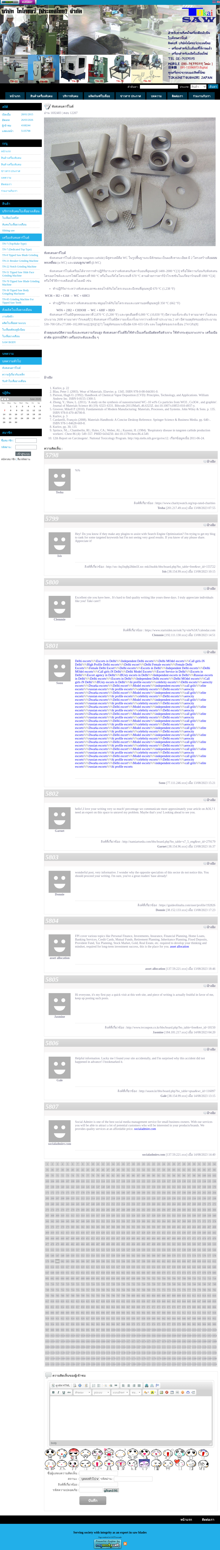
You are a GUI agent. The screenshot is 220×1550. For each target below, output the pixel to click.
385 (98, 1227)
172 (52, 1192)
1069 (118, 1341)
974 (154, 1324)
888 (62, 1312)
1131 (88, 1352)
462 (143, 1238)
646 (214, 1267)
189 (138, 1192)
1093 (67, 1347)
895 (98, 1312)
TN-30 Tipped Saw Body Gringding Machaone (15, 292)
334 (184, 1215)
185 (118, 1192)
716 (52, 1284)
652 (73, 1272)
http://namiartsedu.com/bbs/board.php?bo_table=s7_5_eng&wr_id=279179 (168, 841)
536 (174, 1249)
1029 (88, 1335)
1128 (72, 1352)
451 (88, 1238)
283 (98, 1209)
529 (138, 1249)
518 (83, 1249)
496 (143, 1244)
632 (143, 1267)
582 (62, 1261)
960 (83, 1324)
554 (93, 1255)
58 (164, 1169)
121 (138, 1181)
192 (154, 1192)
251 (108, 1204)
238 (214, 1198)
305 (209, 1209)
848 (204, 1301)
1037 (128, 1335)
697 (128, 1278)
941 (159, 1318)
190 (143, 1192)
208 (62, 1198)
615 (57, 1267)
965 (108, 1324)
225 (148, 1198)
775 (179, 1289)
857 (78, 1307)
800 (133, 1295)
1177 (148, 1358)
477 (47, 1244)
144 (83, 1187)
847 (199, 1301)
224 (143, 1198)
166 (194, 1187)
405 (199, 1227)
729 (118, 1284)
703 (159, 1278)
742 (184, 1284)
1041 (148, 1335)
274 (52, 1209)
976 (164, 1324)
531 (148, 1249)
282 (93, 1209)
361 (148, 1221)
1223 (209, 1364)
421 (108, 1232)
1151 (189, 1352)
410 (52, 1232)
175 (68, 1192)
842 (174, 1301)
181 (98, 1192)
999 (108, 1330)
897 (108, 1312)
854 (62, 1307)
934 (123, 1318)
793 (98, 1295)
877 (179, 1307)
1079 (169, 1341)
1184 (184, 1358)
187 (128, 1192)
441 (209, 1232)
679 (209, 1272)
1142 (143, 1352)
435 (179, 1232)
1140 (133, 1352)
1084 (194, 1341)
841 (169, 1301)
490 (113, 1244)
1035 (118, 1335)
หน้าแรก (6, 151)
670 (164, 1272)
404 (194, 1227)
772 (164, 1289)
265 (179, 1204)
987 (47, 1330)
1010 (163, 1330)
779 (199, 1289)
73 (67, 1175)
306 (214, 1209)
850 (214, 1301)
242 (62, 1204)
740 (174, 1284)
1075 (148, 1341)
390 (123, 1227)
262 (164, 1204)
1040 (143, 1335)
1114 (174, 1347)
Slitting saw (8, 230)
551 (78, 1255)
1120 (204, 1347)
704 (164, 1278)
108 (73, 1181)
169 (209, 1187)
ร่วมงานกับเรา (9, 190)
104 (52, 1181)
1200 (93, 1364)
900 (123, 1312)
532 (154, 1249)
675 (189, 1272)
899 (118, 1312)
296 (164, 1209)
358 (133, 1221)
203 (209, 1192)
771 (159, 1289)
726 (103, 1284)
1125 (57, 1352)
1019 (209, 1330)
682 (52, 1278)
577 (209, 1255)
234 (194, 1198)
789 (78, 1295)
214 (93, 1198)
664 (133, 1272)
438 (194, 1232)
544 (214, 1249)
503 (179, 1244)
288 (123, 1209)
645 (209, 1267)
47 (108, 1169)
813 (199, 1295)
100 (204, 1175)
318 (103, 1215)
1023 (57, 1335)
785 (57, 1295)
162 (174, 1187)
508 (204, 1244)
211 (77, 1198)
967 (118, 1324)
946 (184, 1318)
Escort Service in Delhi (171, 671)
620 (83, 1267)
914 (194, 1312)
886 (52, 1312)
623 (98, 1267)
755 (78, 1289)
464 (154, 1238)
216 (103, 1198)
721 (78, 1284)
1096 (83, 1347)
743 (189, 1284)
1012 (174, 1330)
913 (189, 1312)
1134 (103, 1352)
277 (68, 1209)
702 (154, 1278)
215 (98, 1198)
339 (209, 1215)
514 (62, 1249)
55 (148, 1169)
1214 (163, 1364)
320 (113, 1215)
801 (138, 1295)
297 (169, 1209)
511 (47, 1249)
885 (47, 1312)
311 (67, 1215)
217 (108, 1198)
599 (148, 1261)
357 (128, 1221)
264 (174, 1204)
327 (148, 1215)
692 (103, 1278)
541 (199, 1249)
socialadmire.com (145, 1129)
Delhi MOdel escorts (171, 661)
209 (68, 1198)
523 (108, 1249)
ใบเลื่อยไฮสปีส (10, 218)
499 (159, 1244)
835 (138, 1301)
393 (138, 1227)
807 (169, 1295)
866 (123, 1307)
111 (88, 1181)
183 (108, 1192)
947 (189, 1318)
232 (184, 1198)
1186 (194, 1358)
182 (103, 1192)
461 (138, 1238)
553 (88, 1255)
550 (73, 1255)
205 (47, 1198)
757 (88, 1289)
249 (98, 1204)
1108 (143, 1347)
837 (148, 1301)
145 (88, 1187)
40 (73, 1169)
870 (143, 1307)
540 (194, 1249)
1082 (184, 1341)
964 (103, 1324)
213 (88, 1198)
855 (68, 1307)
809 (179, 1295)
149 (108, 1187)
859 (88, 1307)
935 (128, 1318)
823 (78, 1301)
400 (174, 1227)
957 (68, 1324)
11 (98, 1164)
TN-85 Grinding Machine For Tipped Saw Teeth (18, 301)
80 (103, 1175)
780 (204, 1289)
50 (123, 1169)
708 (184, 1278)
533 (159, 1249)
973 (148, 1324)
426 (133, 1232)
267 (189, 1204)
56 (153, 1169)
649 (57, 1272)
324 (133, 1215)
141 (68, 1187)
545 (47, 1255)
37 (57, 1169)
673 (179, 1272)
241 (57, 1204)
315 (88, 1215)
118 (123, 1181)
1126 (62, 1352)
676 (194, 1272)
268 (194, 1204)
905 (148, 1312)
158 (154, 1187)
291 (138, 1209)
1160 (62, 1358)
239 (47, 1204)
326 (143, 1215)
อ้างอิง (211, 461)
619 (78, 1267)
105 (57, 1181)
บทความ (6, 177)
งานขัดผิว (7, 316)
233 (189, 1198)
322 (123, 1215)
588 (93, 1261)
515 (68, 1249)
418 (93, 1232)
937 (138, 1318)
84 (123, 1175)
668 (154, 1272)
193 (159, 1192)
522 (103, 1249)
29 (189, 1164)
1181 (169, 1358)
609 (199, 1261)
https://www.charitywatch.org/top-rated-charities (185, 503)
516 (73, 1249)
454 (103, 1238)
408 (214, 1227)
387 (108, 1227)
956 (62, 1324)
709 (189, 1278)
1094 (72, 1347)
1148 (174, 1352)
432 (164, 1232)
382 (83, 1227)
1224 (214, 1364)
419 (98, 1232)
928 (93, 1318)
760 (103, 1289)
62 (184, 1169)
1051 (199, 1335)
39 (67, 1169)
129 (179, 1181)
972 (143, 1324)
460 (133, 1238)
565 (148, 1255)
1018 (204, 1330)
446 (62, 1238)
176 (73, 1192)
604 (174, 1261)
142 (73, 1187)
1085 (199, 1341)
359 (138, 1221)
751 (57, 1289)
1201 (98, 1364)
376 (52, 1227)
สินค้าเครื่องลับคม (11, 157)
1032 (103, 1335)
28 (184, 1164)
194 (164, 1192)
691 (98, 1278)
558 (113, 1255)
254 (123, 1204)
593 (118, 1261)
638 (174, 1267)
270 (204, 1204)
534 (164, 1249)
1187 (199, 1358)
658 (103, 1272)
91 (159, 1175)
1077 (158, 1341)
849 (209, 1301)
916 (204, 1312)
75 (78, 1175)
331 (169, 1215)
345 (68, 1221)
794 (103, 1295)
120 (133, 1181)
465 (159, 1238)
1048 (184, 1335)
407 (209, 1227)
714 (214, 1278)
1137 (118, 1352)
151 (118, 1187)
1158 (52, 1358)
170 (214, 1187)
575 (199, 1255)
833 (128, 1301)
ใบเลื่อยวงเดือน (11, 336)
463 (148, 1238)
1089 (47, 1347)
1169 (108, 1358)
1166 (93, 1358)
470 (184, 1238)
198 (184, 1192)
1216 (174, 1364)
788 (73, 1295)
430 (154, 1232)
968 (123, 1324)
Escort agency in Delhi (101, 675)
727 (108, 1284)
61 (179, 1169)
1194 (62, 1364)
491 (118, 1244)
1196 (72, 1364)
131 (189, 1181)
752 (62, 1289)
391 (128, 1227)
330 (164, 1215)
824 (83, 1301)
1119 (199, 1347)
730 (123, 1284)
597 (138, 1261)
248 (93, 1204)
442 (214, 1232)
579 (47, 1261)
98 (194, 1175)
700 (143, 1278)
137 (47, 1187)
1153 (199, 1352)
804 (154, 1295)
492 (123, 1244)
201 (199, 1192)
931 (108, 1318)
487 (98, 1244)
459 (128, 1238)
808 (174, 1295)
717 (57, 1284)
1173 (128, 1358)
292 (143, 1209)
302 (194, 1209)
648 (52, 1272)
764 (123, 1289)
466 (164, 1238)
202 (204, 1192)
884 (214, 1307)
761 (108, 1289)
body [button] (54, 1443)
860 (93, 1307)
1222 (204, 1364)
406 (204, 1227)
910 (174, 1312)
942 (164, 1318)
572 (184, 1255)
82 (113, 1175)
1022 (52, 1335)
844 (184, 1301)
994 (83, 1330)
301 (189, 1209)
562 (133, 1255)
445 (57, 1238)
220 (123, 1198)
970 (133, 1324)
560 (123, 1255)
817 (47, 1301)
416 (83, 1232)
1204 (113, 1364)
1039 (138, 1335)
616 (62, 1267)
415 (78, 1232)
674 (184, 1272)
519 (88, 1249)
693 (108, 1278)
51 (128, 1169)
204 (214, 1192)
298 (174, 1209)
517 (78, 1249)
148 (103, 1187)
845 (189, 1301)
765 (128, 1289)
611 (209, 1261)
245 (78, 1204)
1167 (98, 1358)
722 (83, 1284)
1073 (138, 1341)
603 (169, 1261)
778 (194, 1289)
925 (78, 1318)
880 (194, 1307)
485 (88, 1244)
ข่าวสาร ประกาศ (10, 171)
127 (169, 1181)
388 (113, 1227)
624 (103, 1267)
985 (209, 1324)
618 (73, 1267)
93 (169, 1175)
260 (154, 1204)
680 (214, 1272)
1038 (133, 1335)
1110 (153, 1347)
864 (113, 1307)
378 (62, 1227)
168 (204, 1187)
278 (73, 1209)
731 (128, 1284)
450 (83, 1238)
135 (209, 1181)
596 (133, 1261)
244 (73, 1204)
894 (93, 1312)
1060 (72, 1341)
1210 (143, 1364)
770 (154, 1289)
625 (108, 1267)
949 (199, 1318)
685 (68, 1278)
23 (159, 1164)
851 (47, 1307)
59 (169, 1169)
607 (189, 1261)
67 (209, 1169)
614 (52, 1267)
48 (113, 1169)
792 (93, 1295)
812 (194, 1295)
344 (62, 1221)
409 (47, 1232)
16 (123, 1164)
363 (159, 1221)
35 (47, 1169)
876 (174, 1307)
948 (194, 1318)
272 (214, 1204)
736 (154, 1284)
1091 (57, 1347)
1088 (214, 1341)
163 (179, 1187)
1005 (138, 1330)
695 (118, 1278)
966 (113, 1324)
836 (143, 1301)
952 (214, 1318)
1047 (179, 1335)
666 (143, 1272)
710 (194, 1278)
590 (103, 1261)
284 (103, 1209)
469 (179, 1238)
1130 (83, 1352)
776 (184, 1289)
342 (52, 1221)
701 (148, 1278)
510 (214, 1244)
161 (169, 1187)
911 (179, 1312)
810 (184, 1295)
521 (98, 1249)
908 (164, 1312)
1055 (47, 1341)
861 (98, 1307)
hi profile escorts (140, 682)
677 (199, 1272)
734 (143, 1284)
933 (118, 1318)
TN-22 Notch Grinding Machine (19, 266)
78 (93, 1175)
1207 (128, 1364)
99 (199, 1175)
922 (62, 1318)
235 (199, 1198)
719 (68, 1284)
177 (78, 1192)
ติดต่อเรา (6, 184)
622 (93, 1267)
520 (93, 1249)
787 (68, 1295)
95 (179, 1175)
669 (159, 1272)
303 (199, 1209)
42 (83, 1169)
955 (57, 1324)
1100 (103, 1347)
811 (189, 1295)
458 (123, 1238)
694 (113, 1278)
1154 (204, 1352)
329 (159, 1215)
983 (199, 1324)
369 (189, 1221)
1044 (163, 1335)
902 (133, 1312)
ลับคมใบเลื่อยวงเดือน (14, 224)
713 (209, 1278)
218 (113, 1198)
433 (169, 1232)
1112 (163, 1347)
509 (209, 1244)
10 (93, 1164)
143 (78, 1187)
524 (113, 1249)
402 (184, 1227)
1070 (123, 1341)
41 (78, 1169)
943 (169, 1318)
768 (143, 1289)
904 (143, 1312)
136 (214, 1181)
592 (113, 1261)
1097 (88, 1347)
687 (78, 1278)
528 (133, 1249)
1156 (214, 1352)
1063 (88, 1341)
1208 (133, 1364)
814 (204, 1295)
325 (138, 1215)
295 (159, 1209)
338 (204, 1215)
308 (52, 1215)
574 (194, 1255)
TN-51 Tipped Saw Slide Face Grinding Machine (18, 274)
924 (73, 1318)
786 (62, 1295)
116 (113, 1181)
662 (123, 1272)
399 (169, 1227)
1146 (163, 1352)
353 (108, 1221)
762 (113, 1289)
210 (73, 1198)
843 (179, 1301)
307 (47, 1215)
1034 (113, 1335)
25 (169, 1164)
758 (93, 1289)
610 (204, 1261)
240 (52, 1204)
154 (133, 1187)
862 (103, 1307)
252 (113, 1204)
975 (159, 1324)
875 (169, 1307)
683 (57, 1278)
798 (123, 1295)
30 (194, 1164)
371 (199, 1221)
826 (93, 1301)
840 (164, 1301)
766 (133, 1289)
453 (98, 1238)
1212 (153, 1364)
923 (68, 1318)
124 (154, 1181)
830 (113, 1301)
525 (118, 1249)
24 (164, 1164)
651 (68, 1272)
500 (164, 1244)
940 (154, 1318)
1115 (179, 1347)
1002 (123, 1330)
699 (138, 1278)
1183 (179, 1358)
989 (57, 1330)
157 (148, 1187)
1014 (184, 1330)
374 (214, 1221)
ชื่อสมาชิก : (7, 440)
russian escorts (98, 689)
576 (204, 1255)
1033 (108, 1335)
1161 (67, 1358)
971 (138, 1324)
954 (52, 1324)
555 (98, 1255)
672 (174, 1272)
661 (118, 1272)
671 (169, 1272)
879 (189, 1307)
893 (88, 1312)
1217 (179, 1364)
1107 (138, 1347)
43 (88, 1169)
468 (174, 1238)
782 (214, 1289)
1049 (189, 1335)
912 (184, 1312)
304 (204, 1209)
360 (143, 1221)
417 (88, 1232)
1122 (214, 1347)
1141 (138, 1352)
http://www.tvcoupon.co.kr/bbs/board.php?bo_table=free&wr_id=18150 (170, 1027)
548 (62, 1255)
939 (148, 1318)
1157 (47, 1358)
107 (68, 1181)
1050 (194, 1335)
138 (52, 1187)
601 (159, 1261)
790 (83, 1295)
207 (57, 1198)
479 (57, 1244)
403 (189, 1227)
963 (98, 1324)
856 (73, 1307)
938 (143, 1318)
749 (47, 1289)
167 (199, 1187)
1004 (133, 1330)
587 (88, 1261)
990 (62, 1330)
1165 (88, 1358)
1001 (118, 1330)
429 (148, 1232)
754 (73, 1289)
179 (88, 1192)
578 (214, 1255)
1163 (77, 1358)
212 (83, 1198)
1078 (163, 1341)
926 (83, 1318)
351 (98, 1221)
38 (62, 1169)
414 (73, 1232)
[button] (61, 1385)
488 (103, 1244)
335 (189, 1215)
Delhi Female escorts (157, 664)
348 (83, 1221)
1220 (194, 1364)
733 (138, 1284)
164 (184, 1187)
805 (159, 1295)
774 (174, 1289)
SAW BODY (9, 342)
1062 (83, 1341)
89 (148, 1175)
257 (138, 1204)
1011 (169, 1330)
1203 (108, 1364)
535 (169, 1249)
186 (123, 1192)
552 (83, 1255)
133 (199, 1181)
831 (118, 1301)
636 (164, 1267)
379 (68, 1227)
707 (179, 1278)
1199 (88, 1364)
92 (164, 1175)
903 (138, 1312)
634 (154, 1267)
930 (103, 1318)
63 (189, 1169)
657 (98, 1272)
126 (164, 1181)
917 (209, 1312)
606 (184, 1261)
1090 (52, 1347)
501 (169, 1244)
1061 (77, 1341)
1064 (93, 1341)
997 (98, 1330)
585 (78, 1261)
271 (209, 1204)
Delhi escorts (83, 661)
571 (179, 1255)
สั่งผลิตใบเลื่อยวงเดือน (17, 309)
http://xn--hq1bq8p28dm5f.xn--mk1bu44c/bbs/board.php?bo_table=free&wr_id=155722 (160, 566)
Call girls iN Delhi (109, 671)
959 (78, 1324)
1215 (169, 1364)
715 (47, 1284)
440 (204, 1232)
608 (194, 1261)
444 (52, 1238)
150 (113, 1187)
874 (164, 1307)
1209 (138, 1364)
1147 (169, 1352)
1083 (189, 1341)
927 (88, 1318)
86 (133, 1175)
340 (214, 1215)
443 (47, 1238)
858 (83, 1307)
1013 (179, 1330)
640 (184, 1267)
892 (83, 1312)
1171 (118, 1358)
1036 (123, 1335)
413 (68, 1232)
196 (174, 1192)
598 (143, 1261)
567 (159, 1255)
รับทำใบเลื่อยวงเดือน (14, 381)
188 (133, 1192)
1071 (128, 1341)
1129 (77, 1352)
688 (83, 1278)
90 (153, 1175)
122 (143, 1181)
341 (47, 1221)
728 (113, 1284)
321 (118, 1215)
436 (184, 1232)
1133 (98, 1352)
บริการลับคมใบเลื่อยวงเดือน (21, 211)
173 (57, 1192)
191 (148, 1192)
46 (103, 1169)
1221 (199, 1364)
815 (209, 1295)
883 (209, 1307)
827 (98, 1301)
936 (133, 1318)
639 (179, 1267)
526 (123, 1249)
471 (189, 1238)
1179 (158, 1358)
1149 (179, 1352)
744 (194, 1284)
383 (88, 1227)
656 (93, 1272)
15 (118, 1164)
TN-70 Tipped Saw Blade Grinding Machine (20, 283)
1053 (209, 1335)
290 (133, 1209)
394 (143, 1227)
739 (169, 1284)
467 (169, 1238)
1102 (113, 1347)
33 (209, 1164)
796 (113, 1295)
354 (113, 1221)
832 (123, 1301)
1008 (153, 1330)
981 (189, 1324)
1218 (184, 1364)
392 (133, 1227)
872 (154, 1307)
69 (47, 1175)
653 (78, 1272)
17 (128, 1164)
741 (179, 1284)
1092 (62, 1347)
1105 (128, 1347)
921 (57, 1318)
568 (164, 1255)
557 (108, 1255)
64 (194, 1169)
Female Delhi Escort (102, 668)
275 (57, 1209)
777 (189, 1289)
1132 (93, 1352)
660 (113, 1272)
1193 (57, 1364)
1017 (199, 1330)
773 (169, 1289)
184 (113, 1192)
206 (52, 1198)
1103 (118, 1347)
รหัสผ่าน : (6, 447)
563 (138, 1255)
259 (148, 1204)
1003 (128, 1330)
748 (214, 1284)
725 (98, 1284)
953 (47, 1324)
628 (123, 1267)
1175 (138, 1358)
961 (88, 1324)
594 (123, 1261)
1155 (209, 1352)
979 (179, 1324)
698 (133, 1278)
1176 (143, 1358)
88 (143, 1175)
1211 (148, 1364)
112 (93, 1181)
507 (199, 1244)
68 (214, 1169)
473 (199, 1238)
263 (169, 1204)
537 (179, 1249)
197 (179, 1192)
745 (199, 1284)
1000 (113, 1330)
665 (138, 1272)
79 (98, 1175)
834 (133, 1301)
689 (88, 1278)
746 (204, 1284)
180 (93, 1192)
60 (174, 1169)
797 (118, 1295)
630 (133, 1267)
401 (179, 1227)
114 (103, 1181)
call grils (190, 685)
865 (118, 1307)
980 (184, 1324)
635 (159, 1267)
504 (184, 1244)
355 (118, 1221)
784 (52, 1295)
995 (88, 1330)
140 (62, 1187)
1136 (113, 1352)
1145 (158, 1352)
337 (199, 1215)
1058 (62, 1341)
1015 (189, 1330)
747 (209, 1284)
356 (123, 1221)
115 (108, 1181)
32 (204, 1164)
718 (62, 1284)
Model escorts (141, 685)
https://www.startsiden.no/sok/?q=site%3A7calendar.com (180, 630)
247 (88, 1204)
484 (83, 1244)
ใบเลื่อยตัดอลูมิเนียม (13, 329)
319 (108, 1215)
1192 (52, 1364)
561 (128, 1255)
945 (179, 1318)
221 (128, 1198)
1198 (83, 1364)
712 (204, 1278)
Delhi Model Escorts (139, 671)
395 (148, 1227)
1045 (169, 1335)
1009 (158, 1330)
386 (103, 1227)
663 (128, 1272)
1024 (62, 1335)
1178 (153, 1358)
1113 (169, 1347)
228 (164, 1198)
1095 (77, 1347)
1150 (184, 1352)
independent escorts (168, 685)
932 (113, 1318)
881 (199, 1307)
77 (88, 1175)
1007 (148, 1330)
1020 (214, 1330)
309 (57, 1215)
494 (133, 1244)
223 (138, 1198)
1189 (209, 1358)
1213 (158, 1364)
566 (154, 1255)
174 (62, 1192)
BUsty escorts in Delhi (134, 675)
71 (57, 1175)
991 (68, 1330)
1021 (47, 1335)
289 (128, 1209)
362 (154, 1221)
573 (189, 1255)
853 (57, 1307)
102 (214, 1175)
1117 (189, 1347)
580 (52, 1261)
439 (199, 1232)
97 (189, 1175)
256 (133, 1204)
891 (78, 1312)
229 (169, 1198)
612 (214, 1261)
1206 (123, 1364)
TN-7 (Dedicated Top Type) (17, 249)
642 (194, 1267)
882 (204, 1307)
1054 (214, 1335)
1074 (143, 1341)
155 (138, 1187)
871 (148, 1307)
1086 (204, 1341)
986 (214, 1324)
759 (98, 1289)
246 (83, 1204)
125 (159, 1181)
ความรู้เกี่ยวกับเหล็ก (13, 374)
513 (57, 1249)
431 (159, 1232)
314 (83, 1215)
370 (194, 1221)
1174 (133, 1358)
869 (138, 1307)
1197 (77, 1364)
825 (88, 1301)
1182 (174, 1358)
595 (128, 1261)
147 (98, 1187)
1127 (67, 1352)
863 (108, 1307)
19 (138, 1164)
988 (52, 1330)
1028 (83, 1335)
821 (68, 1301)
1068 (113, 1341)
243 (68, 1204)
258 (143, 1204)
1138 (123, 1352)
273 (47, 1209)
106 (62, 1181)
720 (73, 1284)
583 (68, 1261)
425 (128, 1232)
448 (73, 1238)
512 (52, 1249)
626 (113, 1267)
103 (47, 1181)
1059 (67, 1341)
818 (52, 1301)
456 (113, 1238)
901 (128, 1312)
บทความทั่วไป (11, 361)
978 (174, 1324)
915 (199, 1312)
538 (184, 1249)
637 (169, 1267)
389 (118, 1227)
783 (47, 1295)
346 (73, 1221)
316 (93, 1215)
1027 (77, 1335)
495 (138, 1244)
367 (179, 1221)
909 (169, 1312)
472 (194, 1238)
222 (133, 1198)
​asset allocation (179, 946)
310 (62, 1215)
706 (174, 1278)
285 (108, 1209)
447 (68, 1238)
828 (103, 1301)
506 (194, 1244)
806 (164, 1295)
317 (98, 1215)
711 (199, 1278)
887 (57, 1312)
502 (174, 1244)
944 (174, 1318)
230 (174, 1198)
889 (68, 1312)
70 (52, 1175)
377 (57, 1227)
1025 (67, 1335)
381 (78, 1227)
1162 (72, 1358)
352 (103, 1221)
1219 (189, 1364)
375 (47, 1227)
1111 (158, 1347)
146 (93, 1187)
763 (118, 1289)
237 (209, 1198)
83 (118, 1175)
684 (62, 1278)
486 (93, 1244)
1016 (194, 1330)
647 (47, 1272)
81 (108, 1175)
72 (62, 1175)
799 (128, 1295)
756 (83, 1289)
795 (108, 1295)
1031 (98, 1335)
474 (204, 1238)
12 (103, 1164)
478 (52, 1244)
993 (78, 1330)
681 (47, 1278)
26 (174, 1164)
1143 (148, 1352)
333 (179, 1215)
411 (57, 1232)
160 (164, 1187)
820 (62, 1301)
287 (118, 1209)
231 (179, 1198)
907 (159, 1312)
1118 (194, 1347)
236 (204, 1198)
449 (78, 1238)
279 (78, 1209)
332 (174, 1215)
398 (164, 1227)
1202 (103, 1364)
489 (108, 1244)
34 (214, 1164)
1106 (133, 1347)
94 (174, 1175)
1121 (209, 1347)
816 (214, 1295)
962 (93, 1324)
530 (143, 1249)
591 (108, 1261)
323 (128, 1215)
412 (62, 1232)
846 (194, 1301)
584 (73, 1261)
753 (68, 1289)
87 (138, 1175)
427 (138, 1232)
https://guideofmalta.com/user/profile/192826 (187, 905)
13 (108, 1164)
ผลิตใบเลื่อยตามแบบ (14, 323)
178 (83, 1192)
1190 (214, 1358)
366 (174, 1221)
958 (73, 1324)
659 (108, 1272)
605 (179, 1261)
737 (159, 1284)
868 (133, 1307)
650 (62, 1272)
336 (194, 1215)
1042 (153, 1335)
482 (73, 1244)
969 (128, 1324)
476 (214, 1238)
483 (78, 1244)
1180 (163, 1358)
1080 (174, 1341)
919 (47, 1318)
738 (164, 1284)
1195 (67, 1364)
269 (199, 1204)
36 (52, 1169)
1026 (72, 1335)
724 (93, 1284)
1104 (123, 1347)
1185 (189, 1358)
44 (93, 1169)
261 (159, 1204)
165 (189, 1187)
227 (159, 1198)
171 (47, 1192)
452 (93, 1238)
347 (78, 1221)
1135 (108, 1352)
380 (73, 1227)
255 (128, 1204)
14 (113, 1164)
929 (98, 1318)
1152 (194, 1352)
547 (57, 1255)
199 (189, 1192)
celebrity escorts (166, 682)
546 (52, 1255)
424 (123, 1232)
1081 (179, 1341)
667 (148, 1272)
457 (118, 1238)
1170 (113, 1358)
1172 (123, 1358)
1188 (204, 1358)
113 (98, 1181)
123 (148, 1181)
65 (199, 1169)
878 (184, 1307)
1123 (47, 1352)
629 (128, 1267)
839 (159, 1301)
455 (108, 1238)
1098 (93, 1347)
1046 (174, 1335)
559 (118, 1255)
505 (189, 1244)
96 (184, 1175)
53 (138, 1169)
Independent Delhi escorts (137, 661)
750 (52, 1289)
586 (83, 1261)
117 (118, 1181)
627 (118, 1267)
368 (184, 1221)
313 (78, 1215)
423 (118, 1232)
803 (148, 1295)
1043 (158, 1335)
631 (138, 1267)
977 (169, 1324)
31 (199, 1164)
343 (57, 1221)
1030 (93, 1335)
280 (83, 1209)
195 (169, 1192)
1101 (108, 1347)
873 (159, 1307)
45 (98, 1169)
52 (133, 1169)
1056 (52, 1341)
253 (118, 1204)
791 (88, 1295)
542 (204, 1249)
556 (103, 1255)
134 (204, 1181)
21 (148, 1164)
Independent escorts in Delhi (171, 675)
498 (154, 1244)
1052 (204, 1335)
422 (113, 1232)
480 (62, 1244)
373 (209, 1221)
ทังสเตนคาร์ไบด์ (11, 368)
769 (148, 1289)
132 (194, 1181)
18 (133, 1164)
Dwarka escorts (98, 685)
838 (154, 1301)
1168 (103, 1358)
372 (204, 1221)
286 (113, 1209)
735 (148, 1284)
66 (204, 1169)
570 (174, 1255)
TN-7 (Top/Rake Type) (14, 243)
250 (103, 1204)
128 (174, 1181)
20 (143, 1164)
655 (88, 1272)
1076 (153, 1341)
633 (148, 1267)
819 (57, 1301)
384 (93, 1227)
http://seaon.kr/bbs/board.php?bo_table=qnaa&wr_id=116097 (177, 1091)
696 (123, 1278)
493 (128, 1244)
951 (209, 1318)
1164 (83, 1358)
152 (123, 1187)
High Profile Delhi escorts (103, 664)
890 (73, 1312)
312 (73, 1215)
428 (143, 1232)
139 (57, 1187)
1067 (108, 1341)
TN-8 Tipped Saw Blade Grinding (20, 255)
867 (128, 1307)
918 (214, 1312)
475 (209, 1238)
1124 (52, 1352)
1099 (98, 1347)
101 (209, 1175)
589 (98, 1261)
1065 (98, 1341)
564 (143, 1255)
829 (108, 1301)
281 (88, 1209)
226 (154, 1198)
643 (199, 1267)
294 (154, 1209)
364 (164, 1221)
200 (194, 1192)
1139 (128, 1352)
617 (68, 1267)
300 (184, 1209)
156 (143, 1187)
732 (133, 1284)
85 (128, 1175)
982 (194, 1324)
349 (88, 1221)
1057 (57, 1341)
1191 (47, 1364)
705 (169, 1278)
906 (154, 1312)
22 (153, 1164)
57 (159, 1169)
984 (204, 1324)
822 (73, 1301)
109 (78, 1181)
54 (143, 1169)
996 (93, 1330)
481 (68, 1244)
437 (189, 1232)
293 (148, 1209)
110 (82, 1181)
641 (189, 1267)
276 (62, 1209)
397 (159, 1227)
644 (204, 1267)
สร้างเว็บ (18, 2)
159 (159, 1187)
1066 (103, 1341)
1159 (57, 1358)
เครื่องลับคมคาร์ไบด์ (15, 237)
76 (83, 1175)
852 (52, 1307)
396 (154, 1227)
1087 (209, 1341)
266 (184, 1204)
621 (88, 1267)
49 (118, 1169)
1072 (133, 1341)
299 (179, 1209)
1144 (153, 1352)
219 (118, 1198)
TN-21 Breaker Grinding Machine (20, 260)
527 (128, 1249)
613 (47, 1267)
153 (128, 1187)
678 (204, 1272)
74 (73, 1175)
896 (103, 1312)
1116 (184, 1347)
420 (103, 1232)
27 (179, 1164)
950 (204, 1318)
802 (143, 1295)
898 (113, 1312)
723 (88, 1284)
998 (103, 1330)
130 (184, 1181)
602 (164, 1261)
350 (93, 1221)
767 (138, 1289)
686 (73, 1278)
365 (169, 1221)
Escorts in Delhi (106, 661)
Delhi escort (131, 664)
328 (154, 1215)
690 (93, 1278)
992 (73, 1330)
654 (83, 1272)
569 (169, 1255)
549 (68, 1255)
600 (154, 1261)
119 (128, 1181)
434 (174, 1232)
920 (52, 1318)
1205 (118, 1364)
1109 (148, 1347)
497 (148, 1244)
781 (209, 1289)
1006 (143, 1330)
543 (209, 1249)
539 (189, 1249)
